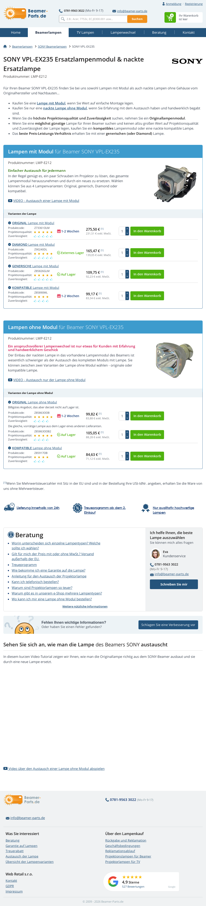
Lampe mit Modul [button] (31, 223)
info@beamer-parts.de (129, 11)
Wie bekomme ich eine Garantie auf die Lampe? (48, 570)
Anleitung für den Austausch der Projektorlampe (49, 576)
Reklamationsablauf (120, 851)
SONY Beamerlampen (52, 46)
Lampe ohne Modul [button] (32, 402)
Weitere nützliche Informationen (84, 606)
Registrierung (194, 4)
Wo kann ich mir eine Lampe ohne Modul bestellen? (52, 599)
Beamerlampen (22, 46)
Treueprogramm (24, 564)
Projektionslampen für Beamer (128, 856)
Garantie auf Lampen (21, 846)
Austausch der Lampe (22, 856)
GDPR (10, 886)
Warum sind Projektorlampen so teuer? (42, 587)
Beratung (13, 840)
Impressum (14, 891)
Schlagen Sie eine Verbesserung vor (168, 625)
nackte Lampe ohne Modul (65, 108)
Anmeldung (173, 4)
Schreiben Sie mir (173, 584)
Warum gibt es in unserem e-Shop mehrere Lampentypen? (57, 593)
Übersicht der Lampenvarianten (30, 862)
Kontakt (11, 880)
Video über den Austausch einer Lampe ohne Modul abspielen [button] (54, 768)
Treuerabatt (15, 851)
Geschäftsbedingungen (122, 846)
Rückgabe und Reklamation (125, 840)
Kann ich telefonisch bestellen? (35, 581)
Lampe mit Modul (51, 103)
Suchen (137, 19)
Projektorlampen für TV (122, 862)
